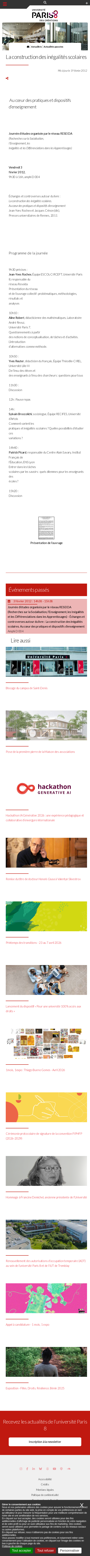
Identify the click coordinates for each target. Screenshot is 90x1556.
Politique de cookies (12, 1546)
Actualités (36, 46)
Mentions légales (45, 1489)
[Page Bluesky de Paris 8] (40, 1468)
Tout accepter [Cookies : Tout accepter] (21, 1550)
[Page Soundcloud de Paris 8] (68, 1468)
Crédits (45, 1484)
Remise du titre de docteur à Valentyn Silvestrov (43, 879)
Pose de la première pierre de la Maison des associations (40, 751)
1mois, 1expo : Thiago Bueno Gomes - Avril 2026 (35, 1070)
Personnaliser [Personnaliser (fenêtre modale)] (69, 1550)
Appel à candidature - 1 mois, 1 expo (27, 1324)
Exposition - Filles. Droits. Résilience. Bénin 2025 (35, 1388)
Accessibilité (45, 1479)
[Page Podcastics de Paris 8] (61, 1468)
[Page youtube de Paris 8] (54, 1468)
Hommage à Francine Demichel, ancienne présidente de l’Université (46, 1197)
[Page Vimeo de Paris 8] (33, 1468)
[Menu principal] (5, 4)
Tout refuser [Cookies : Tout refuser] (45, 1550)
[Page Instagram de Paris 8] (21, 1468)
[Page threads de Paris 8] (47, 1468)
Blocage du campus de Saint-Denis (26, 688)
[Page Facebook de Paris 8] (27, 1468)
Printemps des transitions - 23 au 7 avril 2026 (33, 942)
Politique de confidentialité (45, 1495)
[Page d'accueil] (28, 46)
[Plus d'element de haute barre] (86, 3)
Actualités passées (53, 46)
